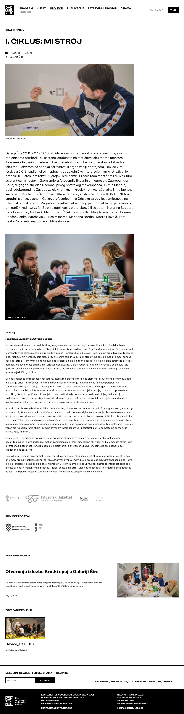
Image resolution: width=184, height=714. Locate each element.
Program (26, 8)
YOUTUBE (154, 681)
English (25, 11)
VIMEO (167, 681)
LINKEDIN (139, 681)
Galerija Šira (16, 56)
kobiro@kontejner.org (130, 708)
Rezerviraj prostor (102, 8)
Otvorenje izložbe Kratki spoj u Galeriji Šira (52, 571)
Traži (173, 10)
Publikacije (75, 8)
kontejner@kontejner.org (56, 708)
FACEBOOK (102, 681)
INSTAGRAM (119, 681)
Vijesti (41, 8)
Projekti (56, 8)
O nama (126, 8)
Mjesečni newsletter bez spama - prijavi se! (37, 672)
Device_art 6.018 (19, 644)
